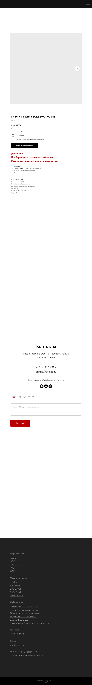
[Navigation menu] (88, 4)
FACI (12, 568)
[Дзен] (41, 386)
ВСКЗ (12, 561)
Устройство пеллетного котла (23, 616)
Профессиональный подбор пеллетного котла (46, 380)
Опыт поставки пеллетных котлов (24, 613)
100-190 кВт (15, 585)
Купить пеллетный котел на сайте (25, 610)
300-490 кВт (16, 592)
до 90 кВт (14, 582)
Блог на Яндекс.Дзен (19, 620)
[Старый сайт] (50, 386)
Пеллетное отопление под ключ (24, 606)
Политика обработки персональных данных (29, 623)
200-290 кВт (16, 589)
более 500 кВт (16, 595)
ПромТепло (15, 564)
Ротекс (13, 557)
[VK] (46, 386)
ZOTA (12, 571)
